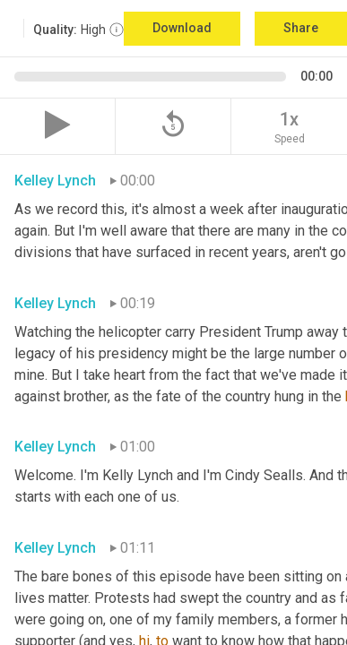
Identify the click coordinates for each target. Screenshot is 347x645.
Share (300, 28)
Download (182, 28)
